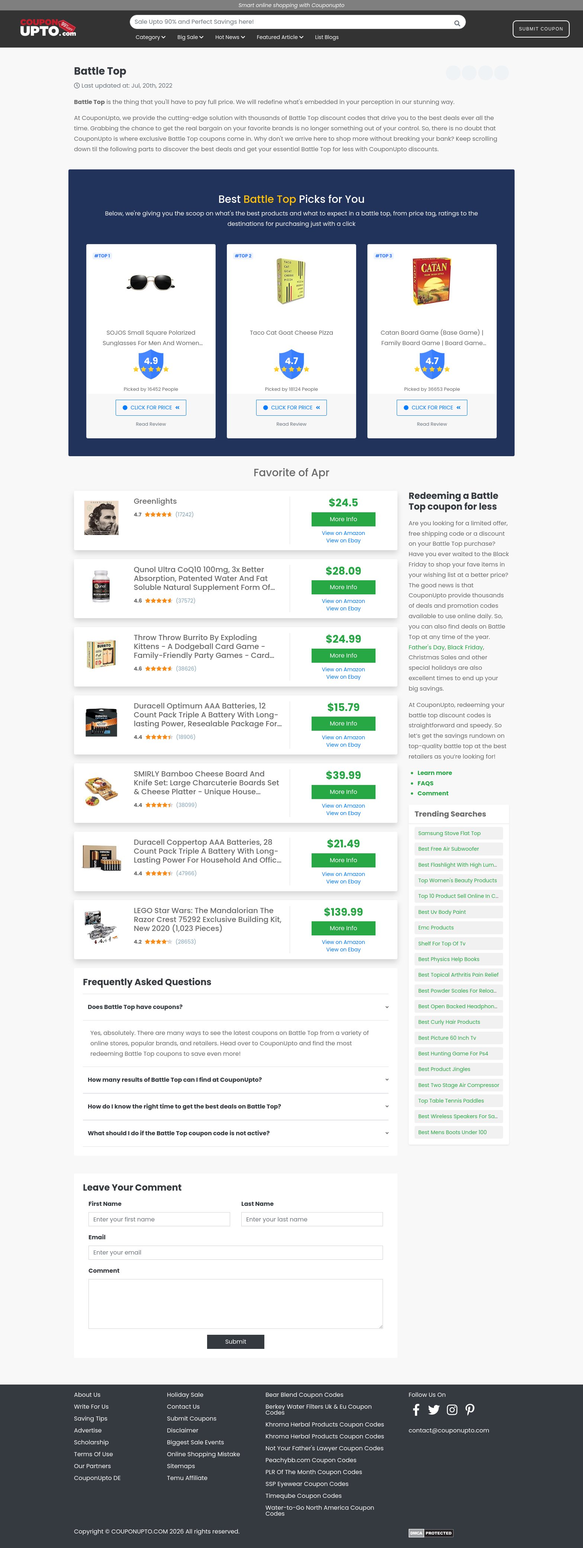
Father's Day (427, 647)
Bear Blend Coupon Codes (304, 1394)
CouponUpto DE (97, 1478)
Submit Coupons (191, 1418)
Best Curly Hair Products (449, 1022)
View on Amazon (343, 533)
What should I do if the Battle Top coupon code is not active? (179, 1133)
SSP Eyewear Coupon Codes (307, 1484)
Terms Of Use (93, 1454)
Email (97, 1237)
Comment (103, 1270)
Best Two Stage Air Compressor (458, 1085)
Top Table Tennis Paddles (451, 1100)
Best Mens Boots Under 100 (452, 1132)
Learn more (435, 773)
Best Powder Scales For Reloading (461, 990)
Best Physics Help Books (449, 959)
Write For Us (91, 1406)
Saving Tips (90, 1418)
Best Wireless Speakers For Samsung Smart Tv (477, 1116)
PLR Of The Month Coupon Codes (313, 1472)
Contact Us (183, 1406)
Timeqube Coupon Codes (303, 1496)
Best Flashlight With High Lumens (460, 865)
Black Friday (465, 647)
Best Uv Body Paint (442, 912)
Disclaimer (182, 1430)
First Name (105, 1204)
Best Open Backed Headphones (459, 1006)
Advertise (88, 1430)
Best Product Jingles (444, 1069)
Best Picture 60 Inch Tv (447, 1038)
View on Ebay (343, 540)
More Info (343, 519)
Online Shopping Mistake (203, 1454)
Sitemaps (181, 1466)
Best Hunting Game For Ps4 (453, 1053)
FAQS (426, 783)
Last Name (257, 1204)
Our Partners (92, 1466)
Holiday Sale (185, 1394)
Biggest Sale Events (195, 1442)
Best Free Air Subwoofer (448, 849)
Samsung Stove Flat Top (449, 833)
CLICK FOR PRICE (151, 407)
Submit (236, 1341)
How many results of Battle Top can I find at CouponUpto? (175, 1079)
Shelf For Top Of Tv (442, 943)
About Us (87, 1394)
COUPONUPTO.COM (139, 1531)
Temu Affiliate (187, 1478)
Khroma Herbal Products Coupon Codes (324, 1424)
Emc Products (436, 927)
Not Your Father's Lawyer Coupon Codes (324, 1448)
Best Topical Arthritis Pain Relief (458, 975)
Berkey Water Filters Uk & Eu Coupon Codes (318, 1409)
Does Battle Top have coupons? (135, 1007)
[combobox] (298, 22)
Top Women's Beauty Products (457, 880)
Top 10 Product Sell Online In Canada (465, 896)
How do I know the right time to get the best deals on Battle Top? (184, 1106)
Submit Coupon (541, 30)
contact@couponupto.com (449, 1430)
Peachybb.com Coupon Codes (311, 1460)
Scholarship (91, 1442)
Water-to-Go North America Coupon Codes (319, 1510)
